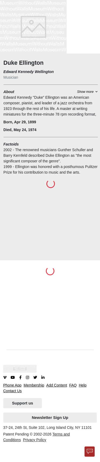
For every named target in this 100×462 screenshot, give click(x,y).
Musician (10, 77)
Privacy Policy (34, 440)
